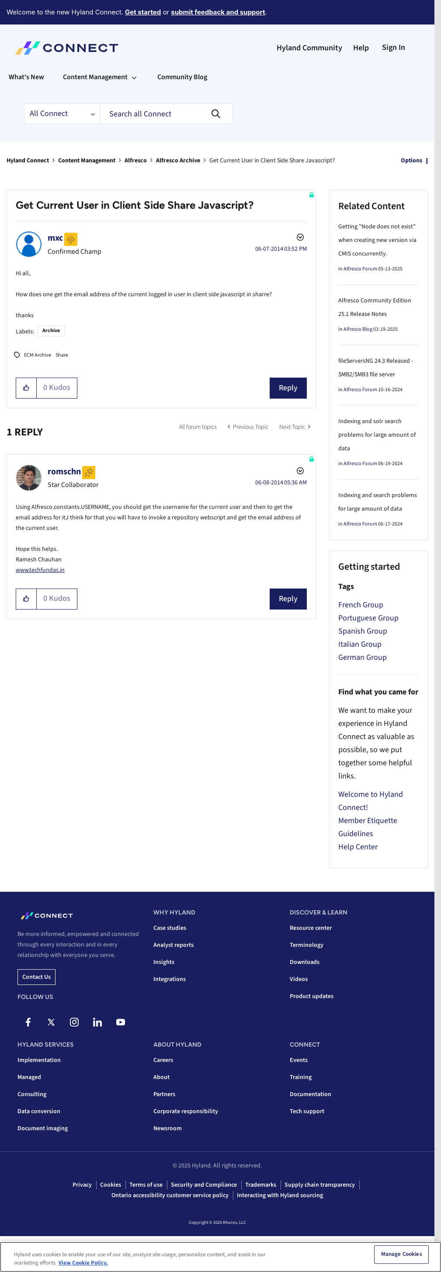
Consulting (31, 1094)
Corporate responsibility (185, 1111)
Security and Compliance (204, 1185)
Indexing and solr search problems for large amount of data (377, 435)
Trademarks (260, 1185)
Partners (164, 1094)
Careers (163, 1060)
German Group (362, 657)
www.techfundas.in (40, 570)
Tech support (307, 1111)
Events (299, 1060)
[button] (26, 388)
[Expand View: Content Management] (134, 77)
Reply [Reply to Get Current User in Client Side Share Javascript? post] (288, 387)
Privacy (82, 1185)
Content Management (86, 160)
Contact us (36, 977)
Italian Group (360, 644)
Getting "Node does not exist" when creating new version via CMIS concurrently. (377, 240)
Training (301, 1077)
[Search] (166, 113)
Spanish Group (362, 631)
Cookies (110, 1185)
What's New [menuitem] (26, 77)
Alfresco (136, 160)
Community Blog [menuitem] (182, 77)
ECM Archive (37, 355)
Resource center (311, 928)
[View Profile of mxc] (55, 238)
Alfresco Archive (178, 160)
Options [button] (411, 160)
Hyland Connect (28, 160)
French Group (360, 604)
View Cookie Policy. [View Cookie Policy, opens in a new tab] (83, 1266)
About (161, 1077)
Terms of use (146, 1185)
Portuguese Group (368, 618)
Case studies (169, 928)
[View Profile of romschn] (64, 472)
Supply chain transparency (320, 1185)
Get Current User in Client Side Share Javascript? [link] (272, 160)
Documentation (310, 1094)
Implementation (39, 1060)
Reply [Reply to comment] (288, 598)
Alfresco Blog (358, 329)
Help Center (358, 846)
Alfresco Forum (360, 269)
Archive (51, 330)
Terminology (306, 945)
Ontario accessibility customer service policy (170, 1195)
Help (361, 47)
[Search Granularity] (62, 113)
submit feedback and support (218, 12)
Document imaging (42, 1128)
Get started (143, 12)
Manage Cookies (401, 1257)
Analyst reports (173, 945)
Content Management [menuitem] (95, 77)
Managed (29, 1077)
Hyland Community (309, 47)
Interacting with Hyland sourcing (280, 1195)
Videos (299, 979)
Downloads (304, 962)
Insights (163, 962)
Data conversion (38, 1111)
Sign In (393, 47)
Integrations (169, 979)
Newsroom (167, 1128)
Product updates (311, 996)
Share (62, 355)
